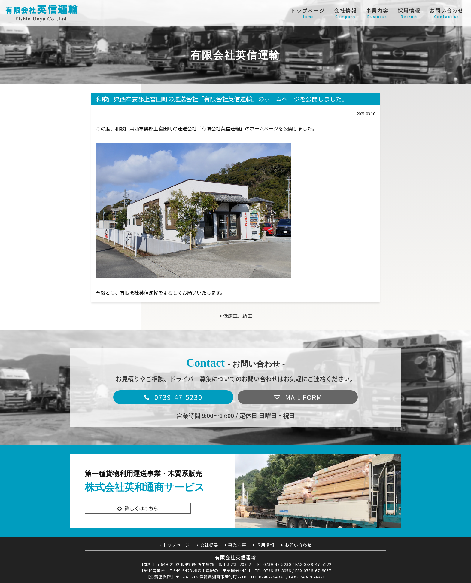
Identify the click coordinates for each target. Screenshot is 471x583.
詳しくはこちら (141, 512)
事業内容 (377, 13)
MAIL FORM (303, 397)
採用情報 (409, 13)
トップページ (308, 13)
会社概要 (209, 545)
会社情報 (345, 13)
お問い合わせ (447, 13)
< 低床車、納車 (235, 315)
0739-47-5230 (178, 397)
